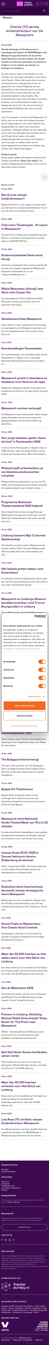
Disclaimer (5, 1340)
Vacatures (5, 1184)
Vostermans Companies (22, 1312)
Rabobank (37, 1308)
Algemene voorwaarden (22, 1340)
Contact (4, 1170)
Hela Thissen (40, 1306)
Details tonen (34, 696)
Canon (4, 1308)
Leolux (11, 1308)
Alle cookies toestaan (24, 706)
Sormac (28, 1308)
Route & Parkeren (8, 1172)
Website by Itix (25, 1338)
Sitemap (39, 1340)
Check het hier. (14, 1202)
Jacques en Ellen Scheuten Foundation (17, 1306)
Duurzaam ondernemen (11, 1188)
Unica (36, 1312)
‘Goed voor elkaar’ (30, 161)
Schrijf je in (25, 1227)
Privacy (4, 1190)
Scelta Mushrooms (20, 1310)
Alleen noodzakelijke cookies (24, 726)
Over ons (5, 1182)
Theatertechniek (8, 1186)
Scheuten (19, 1308)
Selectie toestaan (24, 716)
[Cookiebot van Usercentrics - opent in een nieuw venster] (35, 616)
